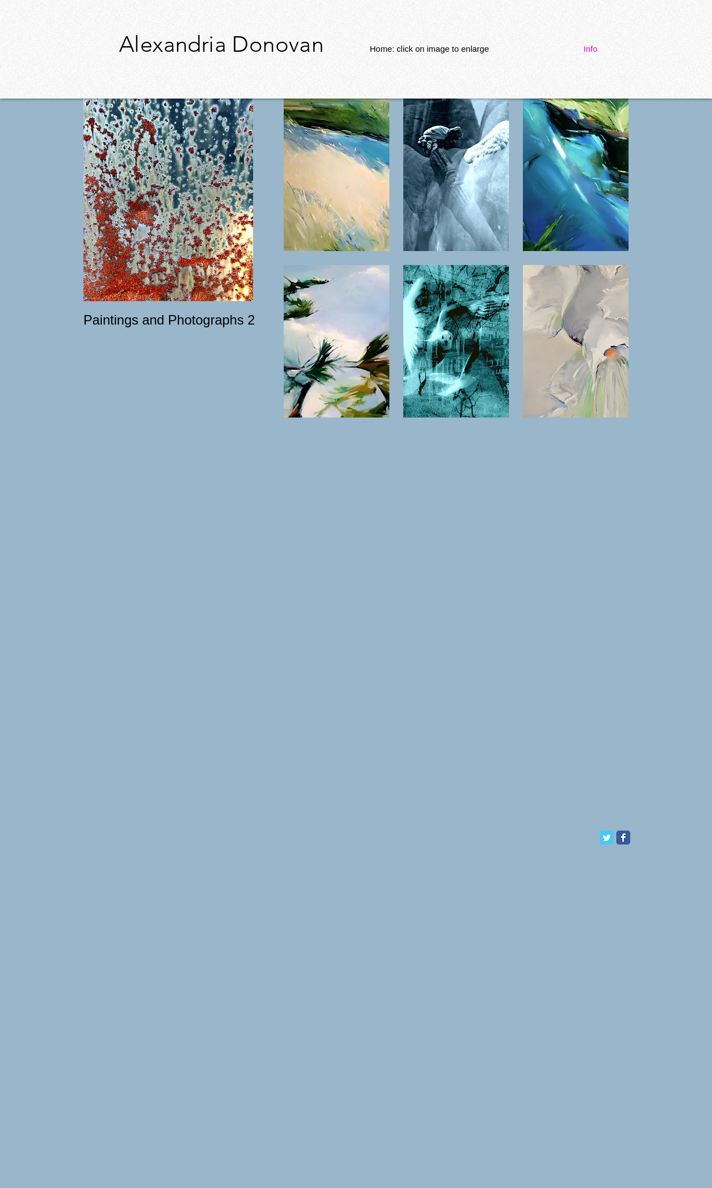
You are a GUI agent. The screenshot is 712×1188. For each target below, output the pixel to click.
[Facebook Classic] (623, 838)
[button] (336, 175)
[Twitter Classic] (607, 838)
